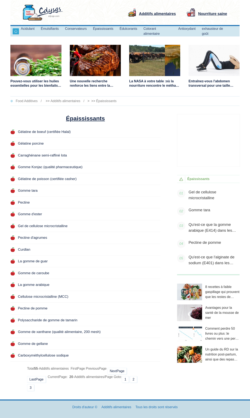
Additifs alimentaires (65, 101)
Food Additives (27, 101)
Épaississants (106, 101)
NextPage (117, 371)
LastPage (36, 379)
